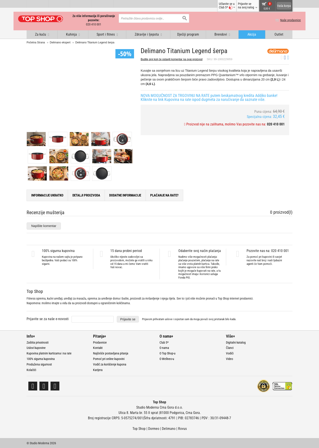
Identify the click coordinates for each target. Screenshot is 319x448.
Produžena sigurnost (39, 364)
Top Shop (139, 428)
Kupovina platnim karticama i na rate (49, 353)
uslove (168, 319)
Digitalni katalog (236, 342)
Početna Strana (36, 42)
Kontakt (98, 347)
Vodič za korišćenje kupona (109, 364)
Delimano (168, 428)
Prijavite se (127, 319)
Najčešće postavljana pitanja (110, 353)
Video (229, 358)
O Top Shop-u (167, 353)
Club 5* (164, 342)
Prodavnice (100, 342)
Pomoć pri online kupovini (108, 358)
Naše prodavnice (282, 20)
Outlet (278, 34)
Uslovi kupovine (36, 347)
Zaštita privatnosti (38, 342)
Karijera (98, 369)
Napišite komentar (43, 225)
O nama (164, 347)
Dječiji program (188, 34)
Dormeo (153, 428)
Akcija (251, 34)
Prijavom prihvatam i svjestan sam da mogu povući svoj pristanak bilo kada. (189, 318)
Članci (229, 347)
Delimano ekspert (60, 42)
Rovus (182, 428)
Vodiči (229, 353)
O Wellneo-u (167, 358)
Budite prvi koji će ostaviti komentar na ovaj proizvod (171, 58)
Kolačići (31, 369)
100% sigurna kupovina (41, 358)
